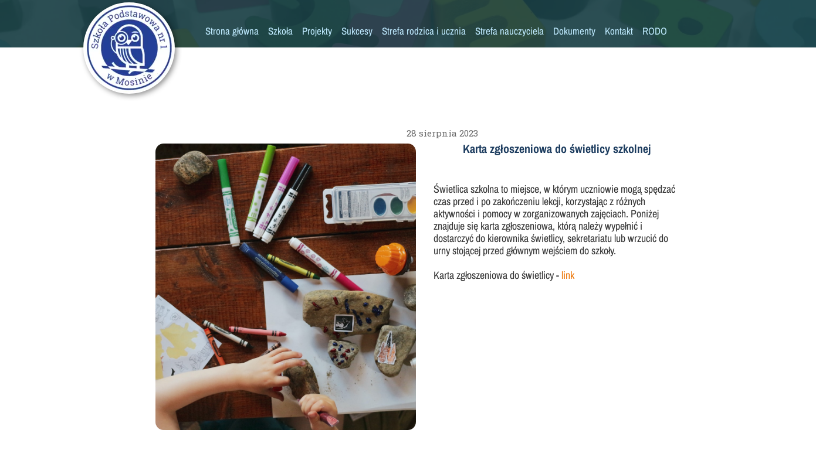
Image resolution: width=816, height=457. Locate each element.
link (566, 275)
